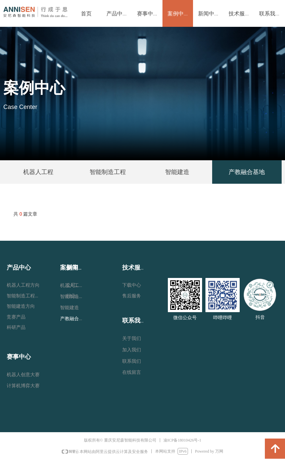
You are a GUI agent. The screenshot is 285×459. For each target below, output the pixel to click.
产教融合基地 (247, 172)
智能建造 (177, 172)
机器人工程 (38, 172)
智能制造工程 (108, 172)
